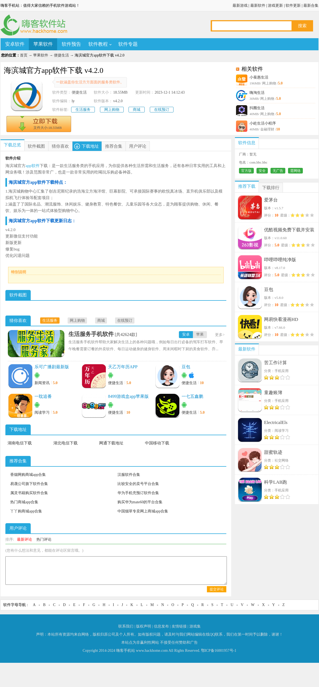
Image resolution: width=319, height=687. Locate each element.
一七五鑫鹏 (192, 396)
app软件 (33, 166)
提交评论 (217, 589)
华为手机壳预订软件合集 (138, 493)
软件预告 (71, 44)
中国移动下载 (157, 443)
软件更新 (293, 5)
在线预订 (161, 110)
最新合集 (310, 5)
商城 (136, 110)
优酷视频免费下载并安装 (289, 229)
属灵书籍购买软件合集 (29, 493)
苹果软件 (43, 44)
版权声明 (143, 626)
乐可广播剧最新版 (51, 366)
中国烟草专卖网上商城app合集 (142, 511)
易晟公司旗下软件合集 (29, 484)
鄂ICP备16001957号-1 (218, 651)
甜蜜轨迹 (273, 452)
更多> (220, 335)
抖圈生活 (257, 108)
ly (73, 101)
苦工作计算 (275, 362)
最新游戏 (240, 5)
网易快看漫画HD (281, 319)
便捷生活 (61, 55)
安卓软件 (15, 44)
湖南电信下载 (20, 443)
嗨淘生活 (257, 93)
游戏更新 (275, 5)
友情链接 (179, 626)
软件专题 (128, 44)
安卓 (186, 334)
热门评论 (43, 539)
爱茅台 (271, 200)
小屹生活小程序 (262, 123)
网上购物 (111, 110)
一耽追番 (43, 396)
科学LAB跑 (275, 482)
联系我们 (125, 626)
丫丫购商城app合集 (26, 511)
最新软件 (257, 5)
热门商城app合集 (24, 502)
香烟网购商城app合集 (28, 475)
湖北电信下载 (65, 443)
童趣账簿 (273, 392)
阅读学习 (42, 412)
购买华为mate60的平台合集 (139, 502)
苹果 (200, 334)
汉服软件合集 (128, 475)
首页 (23, 55)
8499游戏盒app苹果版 (128, 396)
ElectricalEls (275, 422)
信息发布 (161, 626)
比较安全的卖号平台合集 (138, 484)
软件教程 (98, 44)
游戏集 (195, 626)
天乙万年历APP (122, 366)
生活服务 (83, 110)
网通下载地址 (111, 443)
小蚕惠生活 (258, 77)
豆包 (186, 366)
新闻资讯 (42, 383)
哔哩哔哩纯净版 (280, 259)
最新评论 (24, 539)
